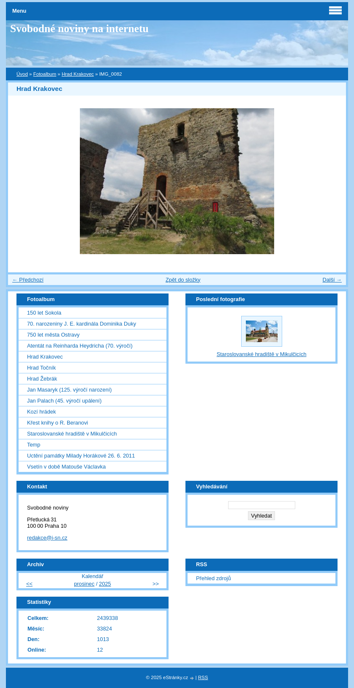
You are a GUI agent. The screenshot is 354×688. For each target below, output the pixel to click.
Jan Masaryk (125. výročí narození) (69, 389)
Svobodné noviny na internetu (79, 28)
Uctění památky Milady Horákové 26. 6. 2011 (81, 455)
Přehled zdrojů (213, 578)
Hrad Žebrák (42, 379)
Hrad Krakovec (78, 74)
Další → (332, 280)
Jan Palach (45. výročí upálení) (64, 400)
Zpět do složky (183, 280)
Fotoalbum (44, 74)
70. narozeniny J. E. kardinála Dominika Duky (81, 324)
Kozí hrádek (41, 411)
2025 (105, 584)
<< (29, 584)
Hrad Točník (41, 368)
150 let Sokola (44, 313)
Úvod (22, 74)
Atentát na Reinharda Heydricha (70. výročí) (80, 346)
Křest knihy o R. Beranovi (57, 422)
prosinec (84, 584)
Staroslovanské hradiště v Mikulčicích (72, 433)
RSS (203, 677)
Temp (33, 444)
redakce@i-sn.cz (47, 538)
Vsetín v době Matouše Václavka (66, 466)
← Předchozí (28, 280)
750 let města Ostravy (53, 335)
